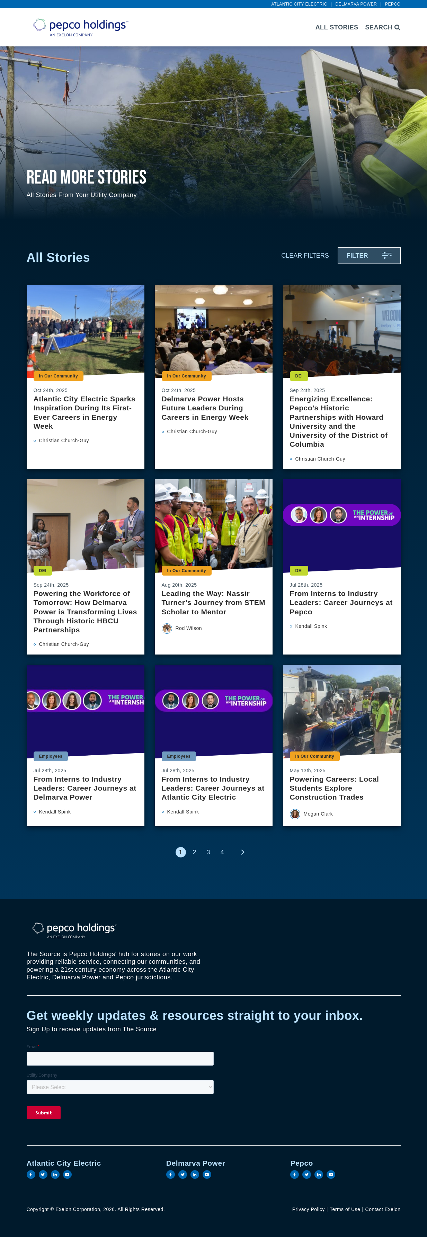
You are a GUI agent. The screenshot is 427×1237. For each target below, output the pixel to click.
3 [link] (208, 852)
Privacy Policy (308, 1209)
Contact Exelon (383, 1209)
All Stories (336, 27)
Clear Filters (305, 255)
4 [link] (222, 852)
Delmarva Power (356, 4)
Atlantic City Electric (299, 4)
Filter (357, 255)
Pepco (393, 4)
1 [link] (180, 852)
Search (382, 27)
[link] (243, 852)
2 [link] (194, 852)
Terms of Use (345, 1209)
